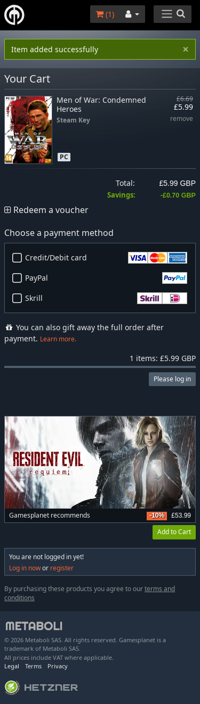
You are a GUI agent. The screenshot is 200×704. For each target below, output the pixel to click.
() (104, 14)
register (62, 568)
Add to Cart (174, 531)
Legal (11, 666)
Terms (33, 666)
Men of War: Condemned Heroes (101, 104)
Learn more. (58, 339)
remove (181, 119)
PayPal (106, 278)
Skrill (106, 298)
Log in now (25, 568)
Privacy (57, 666)
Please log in (172, 378)
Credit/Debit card (106, 258)
